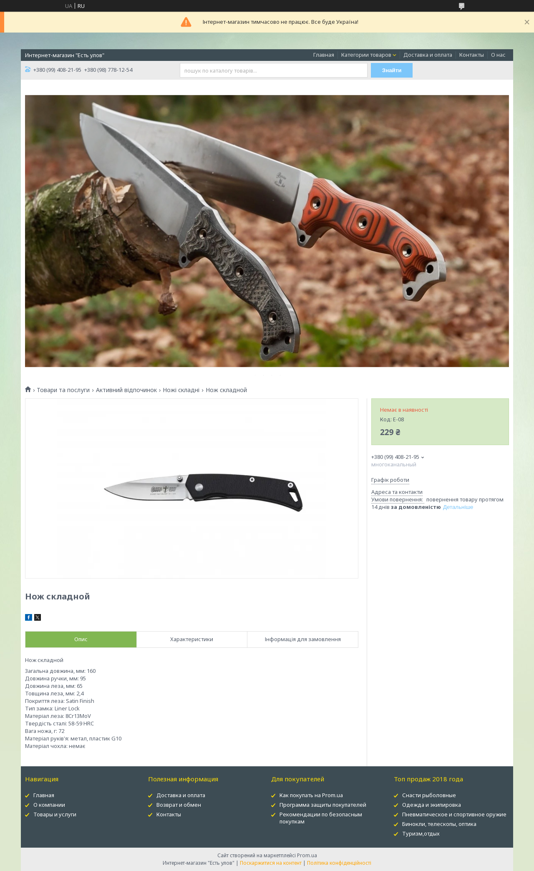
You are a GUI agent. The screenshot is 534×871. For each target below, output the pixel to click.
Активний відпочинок (126, 390)
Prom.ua (307, 855)
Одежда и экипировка (431, 804)
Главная (323, 54)
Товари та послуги (63, 390)
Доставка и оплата (427, 54)
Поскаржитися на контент (271, 862)
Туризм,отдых (421, 833)
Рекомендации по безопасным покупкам (321, 818)
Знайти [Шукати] (392, 70)
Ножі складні (181, 390)
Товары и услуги (54, 814)
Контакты (471, 54)
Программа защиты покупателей (323, 804)
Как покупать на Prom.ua (311, 795)
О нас (498, 54)
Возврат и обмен (178, 804)
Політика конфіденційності (339, 862)
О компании (49, 804)
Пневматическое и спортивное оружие (454, 814)
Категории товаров (366, 54)
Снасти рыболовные (429, 795)
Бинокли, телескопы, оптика (439, 824)
